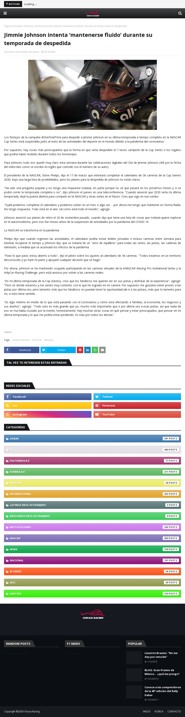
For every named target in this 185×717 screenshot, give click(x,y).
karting (94, 593)
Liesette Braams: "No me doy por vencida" (161, 655)
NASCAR (37, 340)
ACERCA (158, 711)
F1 (94, 449)
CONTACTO (174, 711)
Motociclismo (94, 527)
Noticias (28, 26)
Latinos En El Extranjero (94, 505)
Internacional (94, 494)
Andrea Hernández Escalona (23, 52)
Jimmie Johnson (21, 340)
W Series (94, 571)
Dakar (94, 438)
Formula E (94, 472)
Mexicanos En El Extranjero (94, 516)
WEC (94, 582)
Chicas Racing (32, 711)
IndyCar (94, 483)
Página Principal (13, 26)
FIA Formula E (94, 460)
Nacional (94, 560)
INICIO (146, 711)
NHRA (94, 549)
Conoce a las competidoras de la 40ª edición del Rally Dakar (163, 691)
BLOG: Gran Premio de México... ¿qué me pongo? (162, 672)
